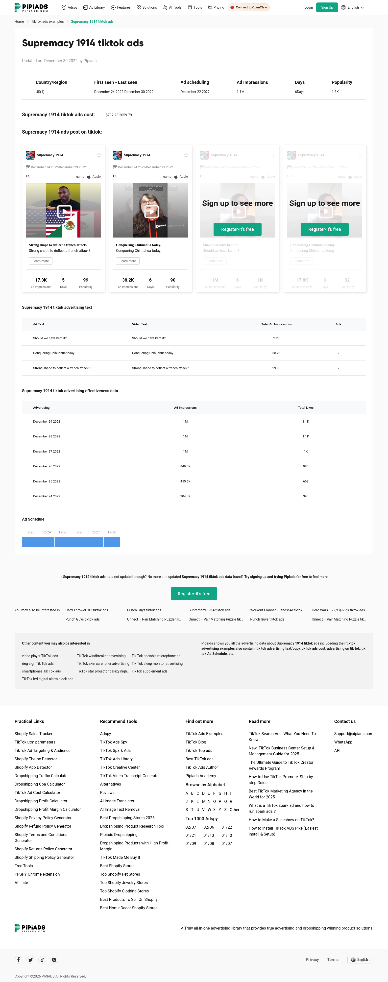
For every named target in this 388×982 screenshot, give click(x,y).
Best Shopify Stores (117, 865)
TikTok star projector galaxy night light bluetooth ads (104, 671)
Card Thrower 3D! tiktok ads (87, 610)
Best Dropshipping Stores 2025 (127, 817)
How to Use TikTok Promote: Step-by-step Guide (281, 779)
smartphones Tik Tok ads (41, 671)
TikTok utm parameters (35, 742)
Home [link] (20, 22)
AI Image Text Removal (120, 809)
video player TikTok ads (40, 656)
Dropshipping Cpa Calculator (40, 784)
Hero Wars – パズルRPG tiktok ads (338, 610)
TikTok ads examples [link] (48, 22)
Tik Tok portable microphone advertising (159, 656)
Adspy (105, 733)
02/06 (209, 827)
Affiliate (21, 882)
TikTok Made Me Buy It (120, 857)
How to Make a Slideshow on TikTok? (281, 819)
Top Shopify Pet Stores (120, 874)
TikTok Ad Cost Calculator (37, 792)
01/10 (226, 835)
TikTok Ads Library (116, 759)
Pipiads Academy (201, 775)
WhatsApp (343, 742)
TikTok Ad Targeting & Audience (43, 750)
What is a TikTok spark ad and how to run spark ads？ (281, 808)
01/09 (191, 843)
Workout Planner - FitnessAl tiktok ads (279, 610)
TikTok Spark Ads (115, 750)
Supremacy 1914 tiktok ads (209, 610)
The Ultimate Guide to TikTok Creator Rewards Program (281, 765)
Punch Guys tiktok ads (144, 610)
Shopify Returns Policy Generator (43, 849)
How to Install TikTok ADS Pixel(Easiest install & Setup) (283, 831)
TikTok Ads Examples (204, 733)
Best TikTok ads (200, 759)
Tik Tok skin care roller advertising (103, 664)
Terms (332, 959)
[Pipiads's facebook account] (19, 960)
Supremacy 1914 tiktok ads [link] (92, 22)
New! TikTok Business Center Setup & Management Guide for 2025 (282, 751)
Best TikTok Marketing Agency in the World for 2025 (281, 794)
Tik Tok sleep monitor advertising (157, 664)
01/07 (226, 843)
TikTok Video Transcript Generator (130, 775)
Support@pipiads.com (353, 733)
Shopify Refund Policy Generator (43, 826)
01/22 (226, 827)
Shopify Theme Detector (36, 759)
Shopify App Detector (33, 767)
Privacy (311, 959)
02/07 (191, 827)
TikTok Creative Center (120, 767)
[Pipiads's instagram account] (54, 960)
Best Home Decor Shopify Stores (128, 908)
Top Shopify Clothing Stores (124, 891)
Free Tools (24, 865)
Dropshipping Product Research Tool (132, 826)
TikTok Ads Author (202, 767)
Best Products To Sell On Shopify (129, 899)
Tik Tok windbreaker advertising (101, 656)
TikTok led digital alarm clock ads (47, 679)
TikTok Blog (196, 742)
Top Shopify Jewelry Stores (124, 882)
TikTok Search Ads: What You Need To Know (282, 736)
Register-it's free (237, 229)
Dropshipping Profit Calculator (41, 801)
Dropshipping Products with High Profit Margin (134, 846)
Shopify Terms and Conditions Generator (41, 837)
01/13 (209, 835)
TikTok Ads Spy (113, 742)
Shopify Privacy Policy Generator (43, 817)
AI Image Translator (117, 801)
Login (308, 7)
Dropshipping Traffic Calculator (42, 775)
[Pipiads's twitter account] (30, 960)
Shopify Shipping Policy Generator (44, 857)
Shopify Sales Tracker (33, 733)
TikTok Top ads (199, 750)
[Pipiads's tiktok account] (42, 960)
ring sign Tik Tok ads (38, 664)
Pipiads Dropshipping (118, 834)
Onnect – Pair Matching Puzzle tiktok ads (158, 619)
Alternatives (110, 784)
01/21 (191, 835)
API (337, 750)
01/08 (209, 843)
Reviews (107, 792)
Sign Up (327, 7)
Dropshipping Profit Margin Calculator (48, 809)
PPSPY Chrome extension (37, 874)
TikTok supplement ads (150, 671)
